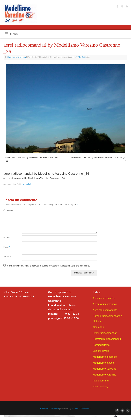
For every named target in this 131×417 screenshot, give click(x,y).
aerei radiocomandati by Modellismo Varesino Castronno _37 (98, 157)
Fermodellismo (101, 344)
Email (6, 247)
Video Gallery (100, 386)
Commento (8, 210)
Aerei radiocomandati (105, 304)
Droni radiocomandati (105, 332)
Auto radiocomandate (105, 309)
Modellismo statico (103, 362)
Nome (6, 237)
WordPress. (86, 408)
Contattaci (98, 327)
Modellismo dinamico (105, 356)
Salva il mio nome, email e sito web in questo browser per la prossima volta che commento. (48, 266)
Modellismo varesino (104, 374)
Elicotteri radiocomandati (107, 338)
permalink (27, 184)
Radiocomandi (101, 380)
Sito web (7, 256)
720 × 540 (81, 57)
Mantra (75, 408)
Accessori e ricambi (104, 298)
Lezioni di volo (101, 350)
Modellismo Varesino (16, 57)
